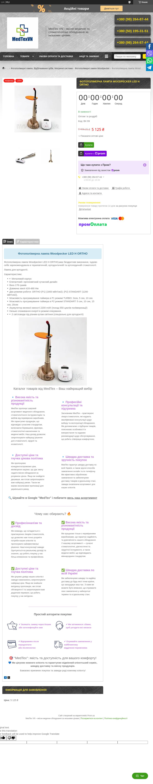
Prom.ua (91, 716)
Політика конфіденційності (115, 718)
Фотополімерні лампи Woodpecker (92, 68)
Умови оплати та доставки (56, 56)
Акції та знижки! (89, 56)
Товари (24, 56)
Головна (8, 56)
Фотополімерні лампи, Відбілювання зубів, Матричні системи (42, 68)
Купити (89, 145)
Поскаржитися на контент (92, 718)
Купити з (95, 153)
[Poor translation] (11, 738)
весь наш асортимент (82, 497)
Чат (140, 775)
